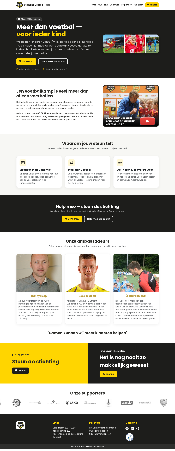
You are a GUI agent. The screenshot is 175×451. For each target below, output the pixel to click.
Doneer (152, 4)
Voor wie (114, 4)
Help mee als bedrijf (100, 220)
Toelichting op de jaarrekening (68, 436)
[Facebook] (127, 431)
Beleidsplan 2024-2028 (64, 430)
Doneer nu (28, 62)
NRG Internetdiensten (100, 436)
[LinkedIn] (132, 431)
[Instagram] (137, 431)
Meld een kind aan (59, 62)
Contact (138, 4)
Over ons (103, 4)
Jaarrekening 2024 (62, 433)
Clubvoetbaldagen (98, 433)
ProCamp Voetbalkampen (102, 430)
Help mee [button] (126, 4)
